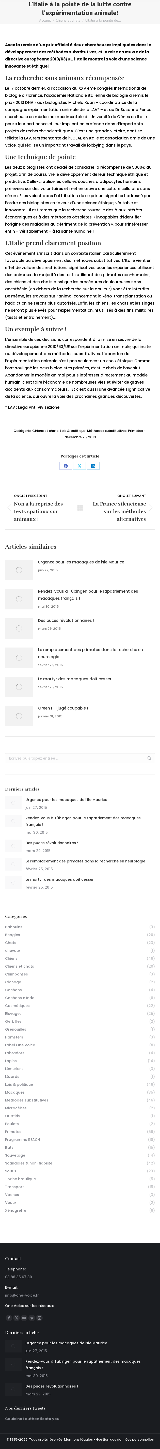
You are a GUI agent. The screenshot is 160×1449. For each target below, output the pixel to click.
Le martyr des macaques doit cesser (74, 679)
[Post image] (19, 570)
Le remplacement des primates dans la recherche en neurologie (90, 653)
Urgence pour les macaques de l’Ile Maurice (81, 562)
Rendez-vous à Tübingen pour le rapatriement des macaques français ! (88, 595)
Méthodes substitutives (106, 430)
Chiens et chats (45, 430)
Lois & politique (73, 430)
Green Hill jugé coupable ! (63, 708)
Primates (135, 430)
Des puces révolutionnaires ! (66, 620)
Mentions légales (78, 1439)
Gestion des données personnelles (125, 1439)
